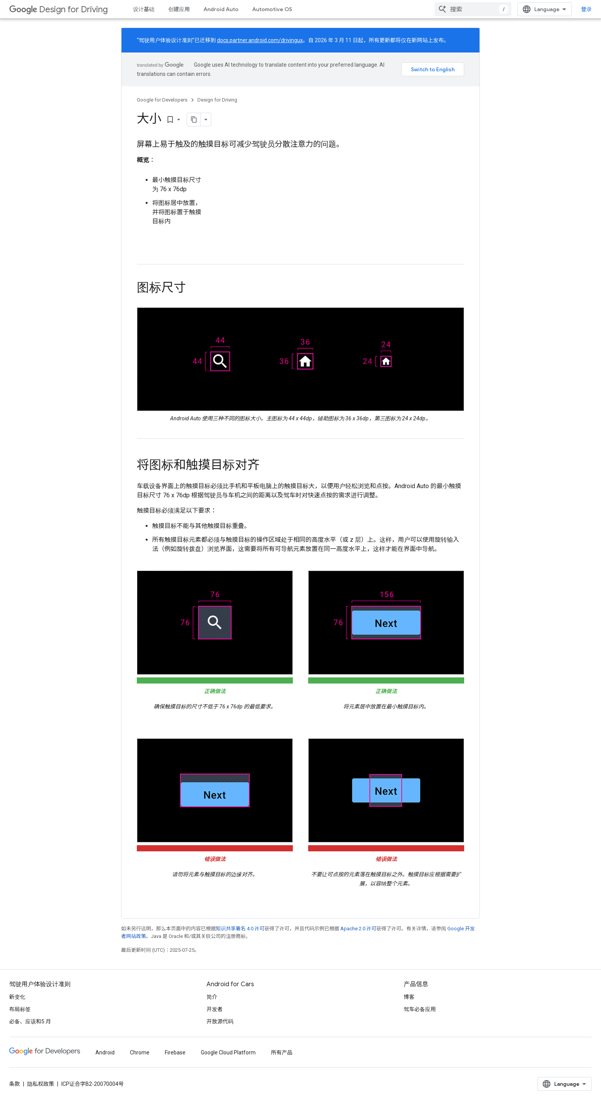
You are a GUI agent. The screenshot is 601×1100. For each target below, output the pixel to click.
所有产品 (281, 1052)
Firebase (175, 1052)
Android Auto (221, 9)
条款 (14, 1084)
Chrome (139, 1052)
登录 (586, 9)
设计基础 (143, 9)
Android (105, 1052)
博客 (409, 997)
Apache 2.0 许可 (358, 928)
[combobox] (473, 9)
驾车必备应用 (420, 1009)
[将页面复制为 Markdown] (194, 119)
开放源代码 (220, 1021)
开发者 (215, 1009)
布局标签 (20, 1009)
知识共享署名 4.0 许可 (240, 928)
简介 (212, 997)
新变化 (17, 997)
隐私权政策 (40, 1084)
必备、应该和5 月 (30, 1021)
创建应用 (179, 9)
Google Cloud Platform (228, 1052)
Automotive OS (272, 9)
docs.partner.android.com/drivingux (260, 40)
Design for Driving (58, 9)
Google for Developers (162, 100)
